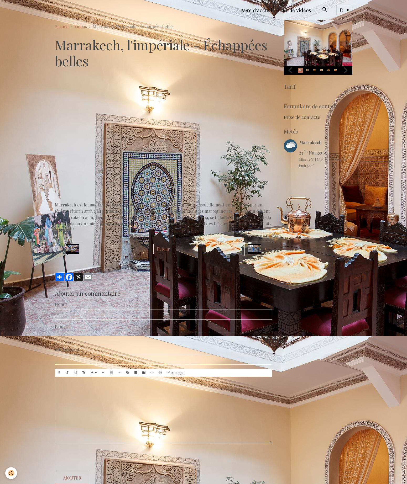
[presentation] (95, 457)
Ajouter (72, 478)
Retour (163, 249)
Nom (59, 304)
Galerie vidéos (294, 10)
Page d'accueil (257, 10)
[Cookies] (11, 473)
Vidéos (80, 26)
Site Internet (67, 349)
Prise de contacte (302, 117)
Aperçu (174, 372)
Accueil (62, 26)
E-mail (61, 326)
